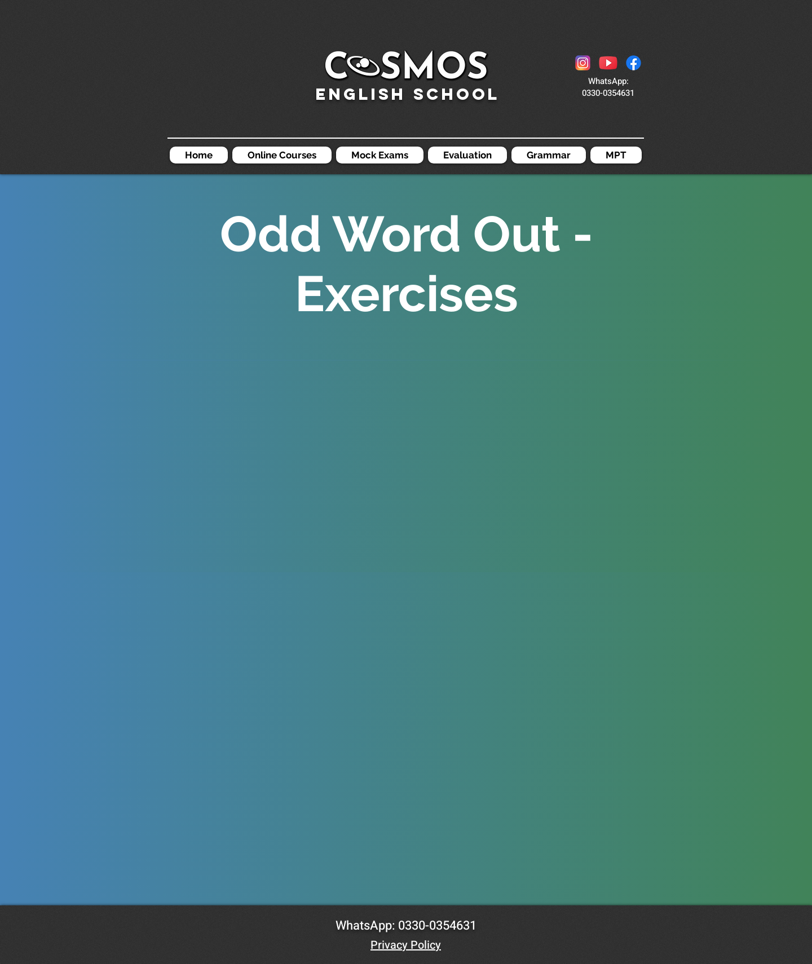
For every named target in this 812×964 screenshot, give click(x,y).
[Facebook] (633, 63)
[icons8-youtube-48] (608, 63)
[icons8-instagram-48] (583, 63)
